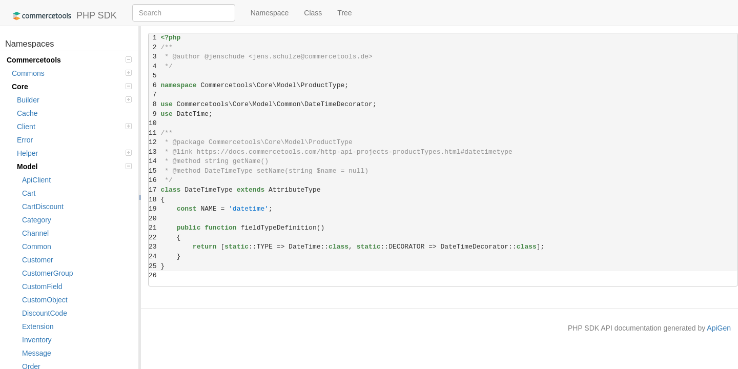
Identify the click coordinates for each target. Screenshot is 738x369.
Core (72, 87)
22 (154, 237)
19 (154, 209)
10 (154, 123)
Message (36, 353)
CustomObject (45, 300)
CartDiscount (43, 206)
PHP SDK (62, 16)
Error (25, 140)
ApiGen (719, 328)
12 (154, 142)
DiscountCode (44, 313)
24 (154, 256)
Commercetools (69, 60)
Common (36, 246)
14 (154, 161)
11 (154, 133)
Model (74, 166)
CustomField (42, 286)
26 (154, 275)
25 (154, 266)
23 (154, 247)
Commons (72, 73)
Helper (74, 153)
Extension (37, 326)
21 (154, 228)
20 (154, 218)
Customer (37, 260)
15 (154, 171)
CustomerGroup (47, 273)
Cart (28, 193)
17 (154, 190)
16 (154, 180)
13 (154, 152)
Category (36, 220)
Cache (27, 113)
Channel (35, 233)
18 (154, 199)
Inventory (37, 340)
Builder (74, 100)
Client (74, 126)
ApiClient (36, 180)
